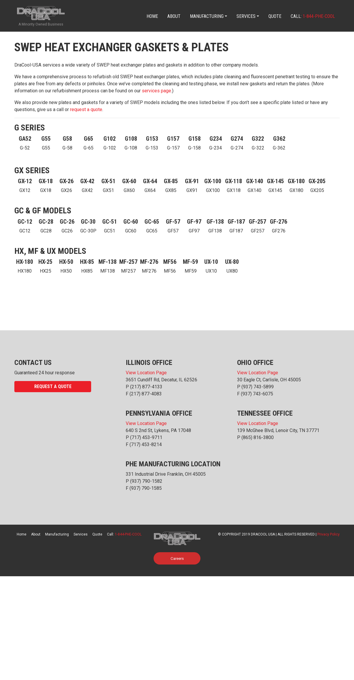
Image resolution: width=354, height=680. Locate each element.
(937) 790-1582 (146, 481)
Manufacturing (207, 16)
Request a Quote (53, 386)
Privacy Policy (328, 534)
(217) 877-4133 (146, 387)
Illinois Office (149, 362)
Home (152, 16)
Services (246, 16)
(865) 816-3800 (257, 437)
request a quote (86, 109)
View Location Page (146, 372)
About (174, 16)
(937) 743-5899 (257, 387)
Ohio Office (255, 362)
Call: (313, 16)
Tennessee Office (265, 413)
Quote (274, 16)
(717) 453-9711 (146, 437)
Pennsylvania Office (159, 413)
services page (156, 90)
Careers (177, 558)
